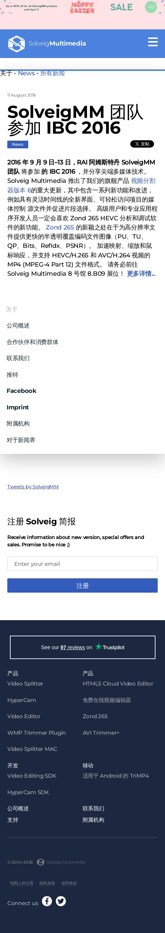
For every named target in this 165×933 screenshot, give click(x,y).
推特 (12, 371)
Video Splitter (25, 681)
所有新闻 (52, 73)
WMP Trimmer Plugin (36, 730)
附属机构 (18, 420)
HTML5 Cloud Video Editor (118, 681)
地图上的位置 (21, 881)
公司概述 (18, 322)
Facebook (22, 387)
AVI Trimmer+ (101, 730)
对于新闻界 (21, 436)
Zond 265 (60, 223)
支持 (12, 817)
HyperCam (21, 697)
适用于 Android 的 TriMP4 (116, 773)
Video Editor (24, 714)
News (26, 73)
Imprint (18, 403)
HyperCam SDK (28, 789)
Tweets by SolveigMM (33, 483)
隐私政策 (47, 881)
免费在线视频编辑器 (107, 697)
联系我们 (18, 354)
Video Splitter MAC (32, 747)
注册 (82, 582)
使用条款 (69, 881)
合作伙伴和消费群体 (33, 338)
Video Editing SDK (31, 773)
